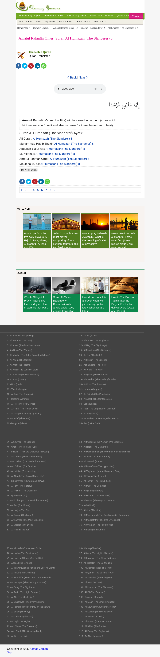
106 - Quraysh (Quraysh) (91, 597)
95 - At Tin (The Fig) (17, 636)
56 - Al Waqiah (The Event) (20, 524)
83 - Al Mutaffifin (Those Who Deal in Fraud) (29, 577)
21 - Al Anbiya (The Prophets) (93, 340)
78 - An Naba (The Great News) (22, 553)
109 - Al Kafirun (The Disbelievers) (96, 611)
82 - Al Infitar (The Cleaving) (21, 572)
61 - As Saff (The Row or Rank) (94, 456)
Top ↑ (10, 652)
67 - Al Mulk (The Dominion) (93, 485)
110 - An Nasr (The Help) (91, 616)
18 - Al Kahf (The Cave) (18, 418)
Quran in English (125, 15)
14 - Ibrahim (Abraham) (18, 399)
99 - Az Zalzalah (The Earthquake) (96, 563)
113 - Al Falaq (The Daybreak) (94, 631)
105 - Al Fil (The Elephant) (92, 592)
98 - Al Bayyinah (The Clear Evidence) (97, 558)
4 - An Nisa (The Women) (19, 350)
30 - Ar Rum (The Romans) (92, 384)
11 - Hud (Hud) (14, 384)
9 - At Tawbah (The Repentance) (23, 374)
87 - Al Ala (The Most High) (20, 597)
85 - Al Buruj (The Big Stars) (21, 587)
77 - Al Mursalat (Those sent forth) (24, 548)
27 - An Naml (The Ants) (91, 369)
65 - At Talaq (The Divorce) (92, 476)
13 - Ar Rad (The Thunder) (20, 394)
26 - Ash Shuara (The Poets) (93, 364)
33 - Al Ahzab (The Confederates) (95, 399)
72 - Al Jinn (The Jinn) (90, 510)
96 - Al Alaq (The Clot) (90, 548)
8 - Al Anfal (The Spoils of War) (22, 369)
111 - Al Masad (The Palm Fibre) (95, 621)
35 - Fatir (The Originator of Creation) (97, 408)
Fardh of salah (83, 21)
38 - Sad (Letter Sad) (89, 423)
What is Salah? (66, 21)
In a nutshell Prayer (53, 15)
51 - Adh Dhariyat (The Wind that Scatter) (27, 500)
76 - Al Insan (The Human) (92, 529)
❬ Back (72, 77)
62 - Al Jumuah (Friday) (91, 461)
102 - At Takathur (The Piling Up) (95, 577)
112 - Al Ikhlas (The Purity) (92, 626)
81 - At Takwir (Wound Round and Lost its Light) (31, 567)
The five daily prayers (30, 15)
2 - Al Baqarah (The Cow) (19, 340)
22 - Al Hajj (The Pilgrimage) (93, 345)
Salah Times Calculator (101, 15)
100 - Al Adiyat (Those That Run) (95, 567)
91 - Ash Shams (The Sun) (20, 616)
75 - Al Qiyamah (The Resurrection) (96, 524)
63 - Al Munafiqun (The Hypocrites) (96, 466)
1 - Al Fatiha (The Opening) (20, 335)
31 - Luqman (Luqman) (90, 389)
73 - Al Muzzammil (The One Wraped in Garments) (104, 515)
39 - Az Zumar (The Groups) (21, 442)
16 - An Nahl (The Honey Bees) (22, 408)
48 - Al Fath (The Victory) (19, 485)
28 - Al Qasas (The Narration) (93, 374)
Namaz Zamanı (38, 648)
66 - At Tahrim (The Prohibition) (95, 481)
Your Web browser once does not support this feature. (80, 89)
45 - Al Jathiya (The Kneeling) (21, 471)
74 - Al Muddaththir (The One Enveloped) (99, 520)
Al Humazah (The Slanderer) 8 (52, 138)
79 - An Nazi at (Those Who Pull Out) (25, 558)
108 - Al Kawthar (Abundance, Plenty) (97, 606)
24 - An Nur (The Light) (90, 355)
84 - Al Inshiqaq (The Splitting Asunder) (26, 582)
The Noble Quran (40, 52)
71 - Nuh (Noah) (87, 505)
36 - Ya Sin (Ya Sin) (88, 413)
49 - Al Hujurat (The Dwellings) (22, 490)
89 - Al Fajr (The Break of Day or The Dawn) (28, 606)
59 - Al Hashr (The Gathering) (93, 446)
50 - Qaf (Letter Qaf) (17, 495)
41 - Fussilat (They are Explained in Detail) (28, 451)
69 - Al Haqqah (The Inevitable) (94, 495)
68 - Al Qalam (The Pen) (91, 490)
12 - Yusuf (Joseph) (17, 389)
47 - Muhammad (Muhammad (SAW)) (26, 481)
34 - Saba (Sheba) (88, 403)
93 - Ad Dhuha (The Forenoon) (22, 626)
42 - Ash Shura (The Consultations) (24, 456)
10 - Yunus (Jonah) (16, 379)
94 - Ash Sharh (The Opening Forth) (24, 631)
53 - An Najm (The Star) (18, 510)
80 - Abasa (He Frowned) (19, 563)
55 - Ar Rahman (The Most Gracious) (25, 520)
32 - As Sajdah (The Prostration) (95, 394)
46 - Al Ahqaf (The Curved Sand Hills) (25, 476)
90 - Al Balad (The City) (18, 611)
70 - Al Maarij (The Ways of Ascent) (97, 500)
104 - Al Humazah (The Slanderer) (96, 587)
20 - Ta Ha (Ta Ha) (88, 335)
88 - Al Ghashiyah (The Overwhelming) (26, 602)
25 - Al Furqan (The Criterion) (93, 360)
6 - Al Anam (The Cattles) (19, 360)
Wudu (38, 21)
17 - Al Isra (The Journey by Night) (24, 413)
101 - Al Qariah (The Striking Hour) (96, 572)
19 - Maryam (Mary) (17, 423)
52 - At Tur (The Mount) (18, 505)
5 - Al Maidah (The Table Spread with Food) (28, 355)
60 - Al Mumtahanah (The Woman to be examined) (104, 451)
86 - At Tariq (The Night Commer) (23, 592)
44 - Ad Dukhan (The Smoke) (21, 466)
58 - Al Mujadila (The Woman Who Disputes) (101, 442)
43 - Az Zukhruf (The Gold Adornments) (26, 461)
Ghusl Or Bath (25, 21)
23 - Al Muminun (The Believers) (95, 350)
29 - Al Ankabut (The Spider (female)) (97, 379)
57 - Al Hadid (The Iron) (18, 529)
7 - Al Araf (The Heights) (19, 364)
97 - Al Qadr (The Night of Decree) (96, 553)
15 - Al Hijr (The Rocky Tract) (21, 403)
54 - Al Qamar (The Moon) (20, 515)
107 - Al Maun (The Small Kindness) (97, 602)
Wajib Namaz (100, 21)
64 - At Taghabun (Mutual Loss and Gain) (99, 471)
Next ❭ (83, 77)
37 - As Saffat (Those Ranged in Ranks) (99, 418)
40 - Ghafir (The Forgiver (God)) (22, 446)
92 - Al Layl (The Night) (18, 621)
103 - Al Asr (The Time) (90, 582)
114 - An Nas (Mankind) (91, 636)
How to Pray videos (76, 15)
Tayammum (50, 21)
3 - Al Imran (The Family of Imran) (23, 345)
